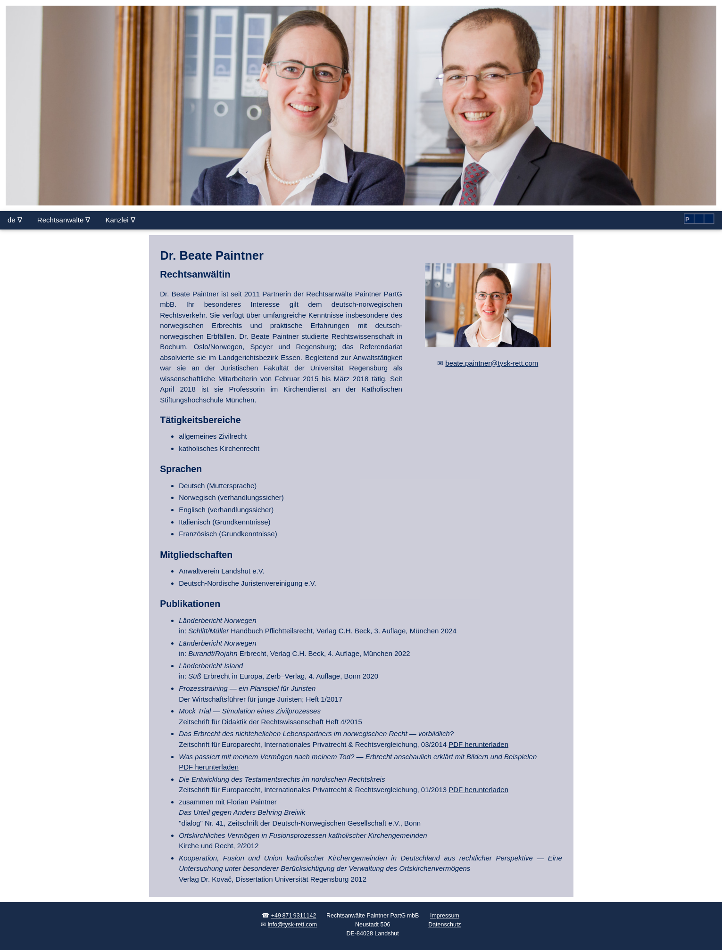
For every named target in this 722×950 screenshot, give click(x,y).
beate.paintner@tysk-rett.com (491, 363)
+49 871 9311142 (293, 915)
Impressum (444, 915)
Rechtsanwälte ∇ (64, 220)
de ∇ (15, 220)
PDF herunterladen (478, 744)
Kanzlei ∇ (120, 220)
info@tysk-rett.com (292, 924)
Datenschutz (444, 924)
